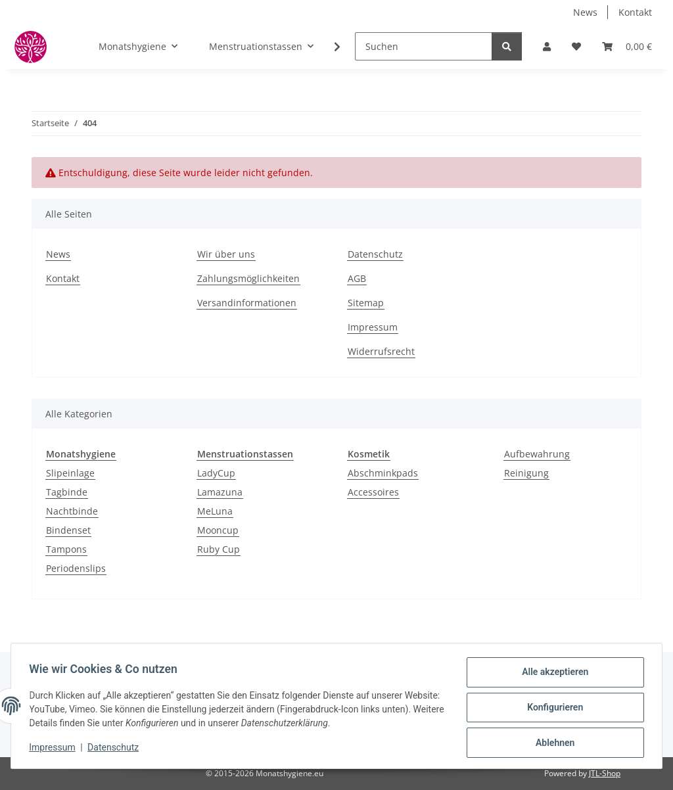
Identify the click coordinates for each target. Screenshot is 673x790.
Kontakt (635, 12)
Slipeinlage (70, 473)
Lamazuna (220, 492)
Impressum (55, 749)
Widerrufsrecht (381, 351)
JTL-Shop (604, 773)
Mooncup (218, 530)
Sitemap (366, 302)
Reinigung (526, 473)
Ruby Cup (218, 549)
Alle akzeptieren (552, 675)
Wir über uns (226, 254)
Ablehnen (551, 743)
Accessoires (373, 492)
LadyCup (216, 473)
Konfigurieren (552, 709)
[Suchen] (423, 46)
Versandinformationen (246, 302)
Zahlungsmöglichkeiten (248, 278)
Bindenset (68, 530)
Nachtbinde (72, 511)
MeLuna (215, 511)
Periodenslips (76, 568)
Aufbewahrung (537, 454)
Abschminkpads (383, 473)
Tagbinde (66, 492)
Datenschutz (116, 749)
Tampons (66, 549)
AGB (357, 278)
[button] (546, 46)
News (585, 12)
